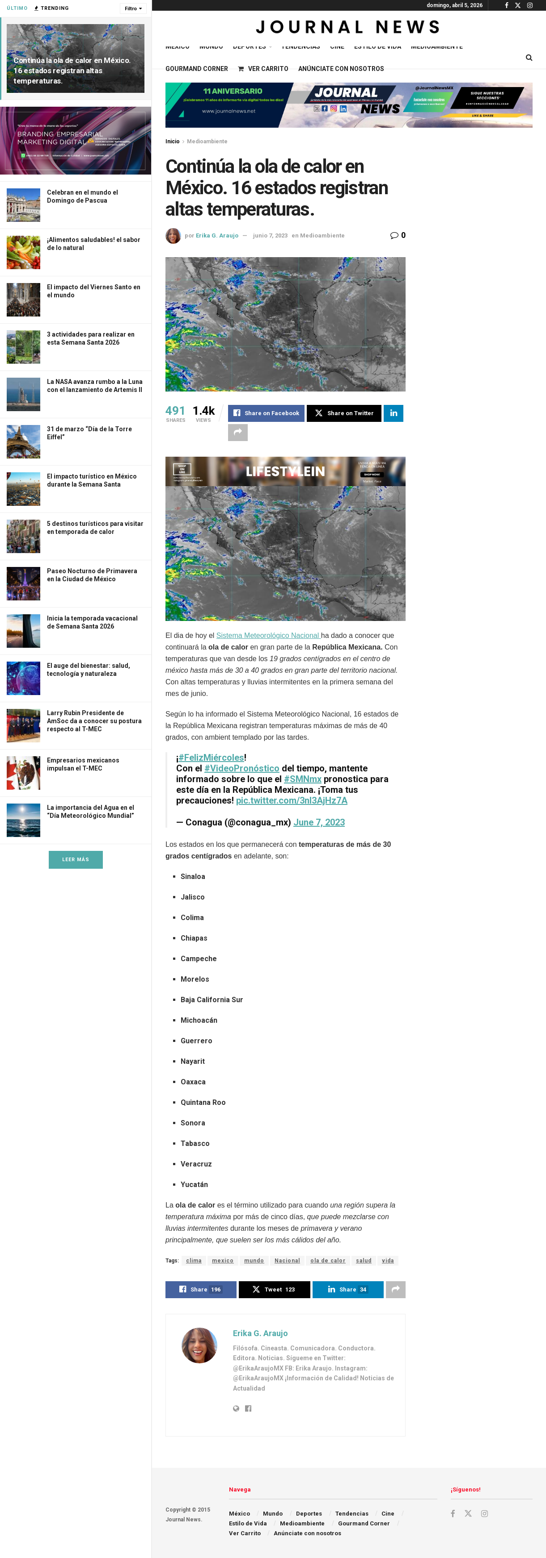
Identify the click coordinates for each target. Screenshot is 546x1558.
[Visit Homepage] (349, 28)
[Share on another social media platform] (238, 432)
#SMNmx (303, 779)
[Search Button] (529, 57)
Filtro (131, 9)
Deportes (249, 46)
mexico (223, 1261)
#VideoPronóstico (241, 768)
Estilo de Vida (377, 46)
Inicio (172, 141)
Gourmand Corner (196, 68)
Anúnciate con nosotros (341, 68)
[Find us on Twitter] (468, 1513)
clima (194, 1261)
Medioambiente (437, 46)
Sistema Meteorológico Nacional (268, 636)
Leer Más (75, 859)
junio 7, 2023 (270, 235)
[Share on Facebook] (266, 413)
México (177, 46)
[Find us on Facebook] (453, 1514)
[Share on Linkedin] (393, 413)
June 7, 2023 (319, 822)
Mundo (211, 46)
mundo (254, 1261)
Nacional (287, 1261)
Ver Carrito (263, 68)
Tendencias (300, 46)
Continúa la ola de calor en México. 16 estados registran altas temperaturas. (72, 70)
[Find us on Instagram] (484, 1514)
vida (388, 1261)
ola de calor (328, 1261)
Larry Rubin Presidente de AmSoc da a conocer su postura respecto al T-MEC (94, 721)
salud (364, 1261)
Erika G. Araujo (217, 235)
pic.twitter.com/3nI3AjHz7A (291, 801)
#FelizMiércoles (211, 758)
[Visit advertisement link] (75, 141)
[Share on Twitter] (344, 413)
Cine (337, 46)
